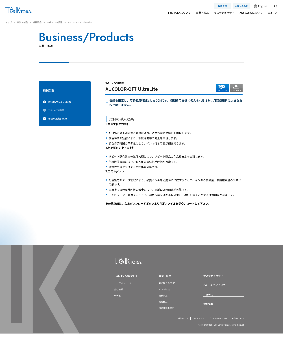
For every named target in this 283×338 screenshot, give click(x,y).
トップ (8, 22)
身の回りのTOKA (168, 284)
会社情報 (119, 291)
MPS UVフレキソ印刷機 (57, 102)
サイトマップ (191, 322)
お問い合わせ (241, 6)
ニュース (273, 12)
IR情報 (118, 298)
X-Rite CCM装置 (54, 22)
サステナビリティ (224, 12)
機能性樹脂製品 (168, 311)
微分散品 (164, 304)
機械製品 (37, 22)
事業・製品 (202, 12)
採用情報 (222, 6)
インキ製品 (165, 291)
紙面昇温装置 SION (55, 118)
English (262, 6)
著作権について (236, 322)
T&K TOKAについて (179, 12)
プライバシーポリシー (213, 322)
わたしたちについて (251, 12)
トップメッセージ (124, 284)
